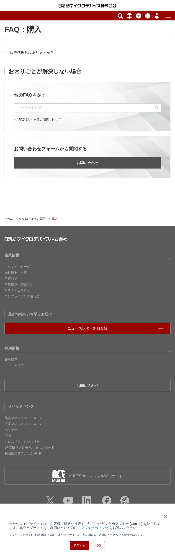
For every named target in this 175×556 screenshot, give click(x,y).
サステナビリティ (17, 290)
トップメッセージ (17, 266)
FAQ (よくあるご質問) (32, 218)
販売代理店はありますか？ (32, 53)
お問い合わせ (87, 163)
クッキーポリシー (94, 528)
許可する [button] (79, 545)
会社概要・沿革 (16, 272)
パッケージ (13, 430)
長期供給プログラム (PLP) (23, 453)
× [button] (164, 516)
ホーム (9, 218)
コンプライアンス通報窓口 (24, 296)
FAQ (8, 435)
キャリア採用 (14, 365)
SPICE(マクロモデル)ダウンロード (29, 447)
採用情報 (12, 348)
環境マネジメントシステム (24, 424)
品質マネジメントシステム (24, 418)
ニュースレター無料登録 (87, 328)
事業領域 (11, 278)
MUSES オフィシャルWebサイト (95, 476)
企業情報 (12, 255)
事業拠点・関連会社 (19, 284)
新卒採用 (11, 360)
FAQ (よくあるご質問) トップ (40, 119)
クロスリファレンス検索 (22, 441)
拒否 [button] (98, 545)
